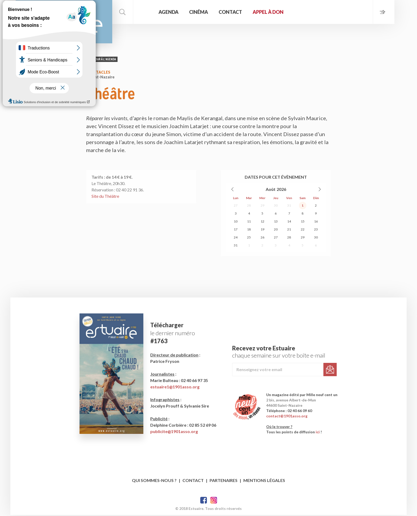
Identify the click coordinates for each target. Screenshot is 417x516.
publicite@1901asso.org (174, 432)
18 (249, 231)
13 (276, 223)
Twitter (213, 501)
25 (249, 239)
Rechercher (130, 12)
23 (316, 231)
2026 (281, 191)
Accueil (152, 12)
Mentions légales (264, 481)
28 (249, 207)
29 (262, 207)
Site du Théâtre (105, 197)
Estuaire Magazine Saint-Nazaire (67, 22)
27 (235, 207)
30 (276, 207)
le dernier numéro (173, 334)
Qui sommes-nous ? (154, 481)
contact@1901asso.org (287, 417)
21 (289, 231)
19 (262, 231)
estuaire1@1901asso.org (175, 387)
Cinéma (206, 12)
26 (262, 239)
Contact (237, 12)
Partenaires (223, 481)
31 (289, 207)
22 (303, 231)
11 (249, 223)
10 (235, 223)
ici (318, 433)
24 (235, 239)
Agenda (176, 12)
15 (303, 223)
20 (276, 231)
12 (262, 223)
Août (271, 191)
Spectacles (98, 74)
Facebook (203, 501)
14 (289, 223)
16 (316, 223)
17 (235, 231)
